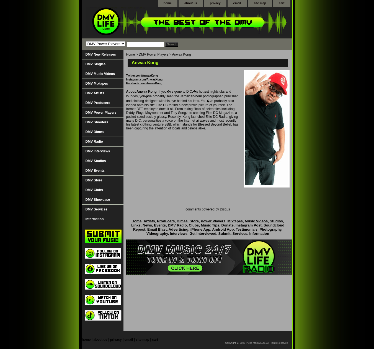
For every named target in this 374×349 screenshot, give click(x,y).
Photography (270, 229)
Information (95, 219)
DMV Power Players (153, 54)
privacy (215, 3)
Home (130, 54)
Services (240, 233)
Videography (157, 233)
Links (136, 225)
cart (281, 3)
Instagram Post (249, 225)
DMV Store (94, 180)
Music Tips (210, 225)
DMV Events (95, 171)
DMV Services (96, 209)
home (168, 3)
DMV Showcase (98, 200)
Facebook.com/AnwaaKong (144, 83)
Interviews (179, 233)
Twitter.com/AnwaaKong (142, 75)
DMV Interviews (98, 151)
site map (260, 3)
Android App (223, 229)
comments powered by (207, 209)
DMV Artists (95, 93)
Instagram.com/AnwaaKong (144, 79)
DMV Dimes (95, 132)
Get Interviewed (203, 233)
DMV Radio (94, 142)
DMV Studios (96, 161)
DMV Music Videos (100, 74)
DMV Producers (98, 103)
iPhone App (200, 229)
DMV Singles (96, 64)
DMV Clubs (94, 190)
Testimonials (247, 229)
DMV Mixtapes (97, 83)
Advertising (179, 229)
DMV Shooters (97, 122)
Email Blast (157, 229)
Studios (276, 221)
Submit (224, 233)
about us (190, 3)
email (237, 3)
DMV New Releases (101, 54)
